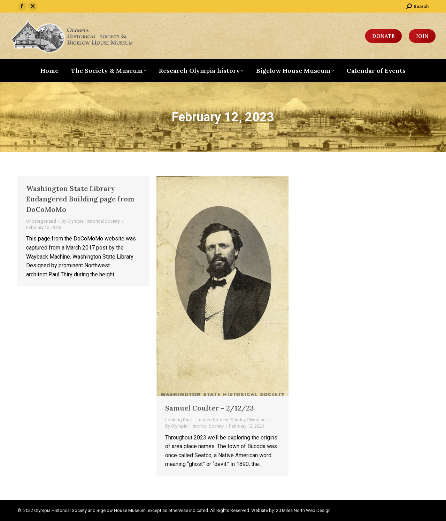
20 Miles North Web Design (303, 510)
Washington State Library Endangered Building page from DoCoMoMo (80, 199)
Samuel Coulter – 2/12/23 (209, 408)
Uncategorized (41, 221)
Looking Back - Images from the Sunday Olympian (215, 419)
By (90, 221)
